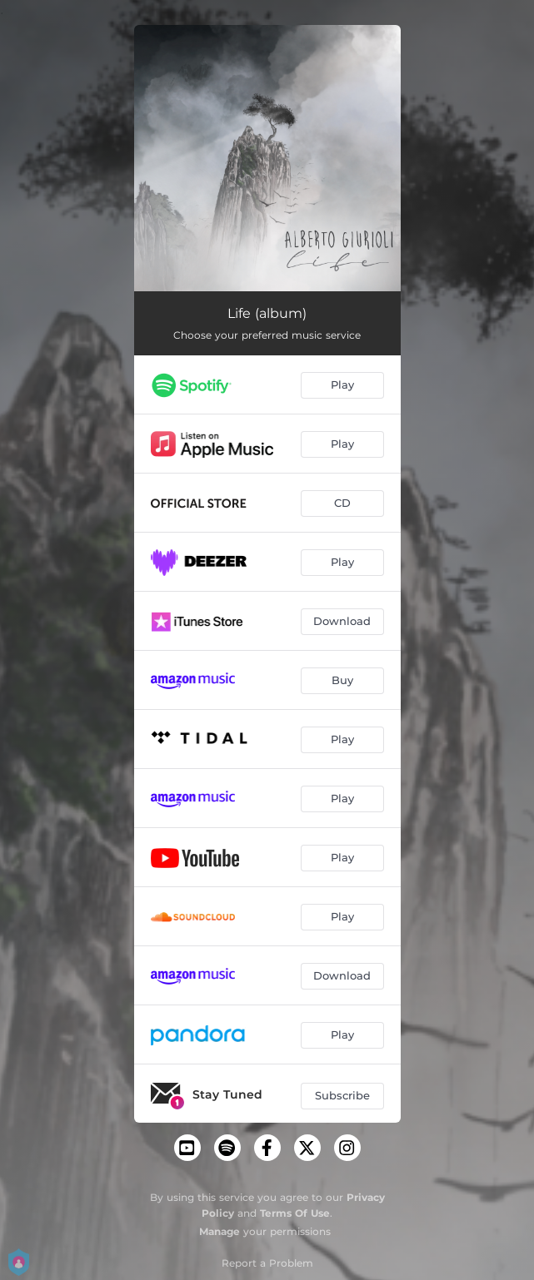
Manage (219, 1231)
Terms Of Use (295, 1213)
